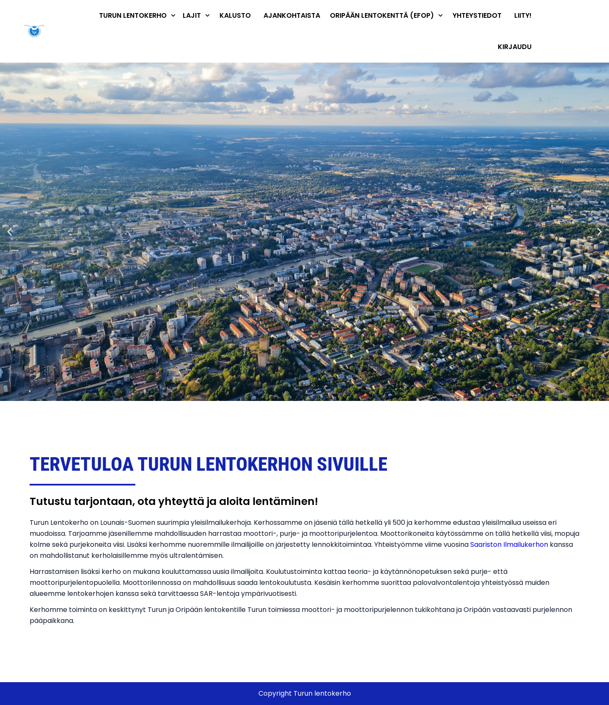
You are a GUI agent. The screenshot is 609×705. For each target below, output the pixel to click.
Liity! (523, 15)
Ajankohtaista (291, 15)
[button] (9, 232)
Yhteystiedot (477, 15)
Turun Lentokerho (137, 15)
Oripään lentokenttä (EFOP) (386, 15)
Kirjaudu (515, 47)
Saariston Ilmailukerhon (509, 544)
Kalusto (235, 15)
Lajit (196, 15)
